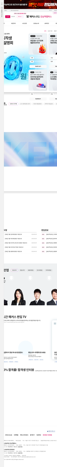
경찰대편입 (30, 270)
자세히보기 (38, 99)
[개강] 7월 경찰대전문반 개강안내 (13, 251)
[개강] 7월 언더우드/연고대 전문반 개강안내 (16, 243)
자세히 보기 (38, 66)
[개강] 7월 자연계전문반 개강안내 (13, 238)
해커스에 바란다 (24, 435)
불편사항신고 (51, 431)
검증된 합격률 (13, 104)
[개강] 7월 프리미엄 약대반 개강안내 (14, 247)
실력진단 (47, 23)
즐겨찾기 (32, 435)
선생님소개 (36, 23)
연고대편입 (39, 270)
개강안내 (13, 23)
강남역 (7, 16)
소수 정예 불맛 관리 (25, 104)
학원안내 (2, 23)
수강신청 (24, 23)
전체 (45, 31)
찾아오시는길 (8, 435)
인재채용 (16, 435)
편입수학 (22, 270)
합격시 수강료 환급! (20, 13)
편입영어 (14, 270)
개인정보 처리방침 (47, 435)
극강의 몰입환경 (37, 104)
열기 (2, 13)
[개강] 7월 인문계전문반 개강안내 (13, 234)
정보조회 (24, 455)
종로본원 (13, 16)
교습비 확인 (20, 446)
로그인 (50, 10)
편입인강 (19, 16)
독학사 (5, 10)
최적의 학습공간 (49, 104)
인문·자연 (50, 31)
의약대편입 (48, 270)
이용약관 (38, 435)
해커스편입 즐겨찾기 (15, 10)
